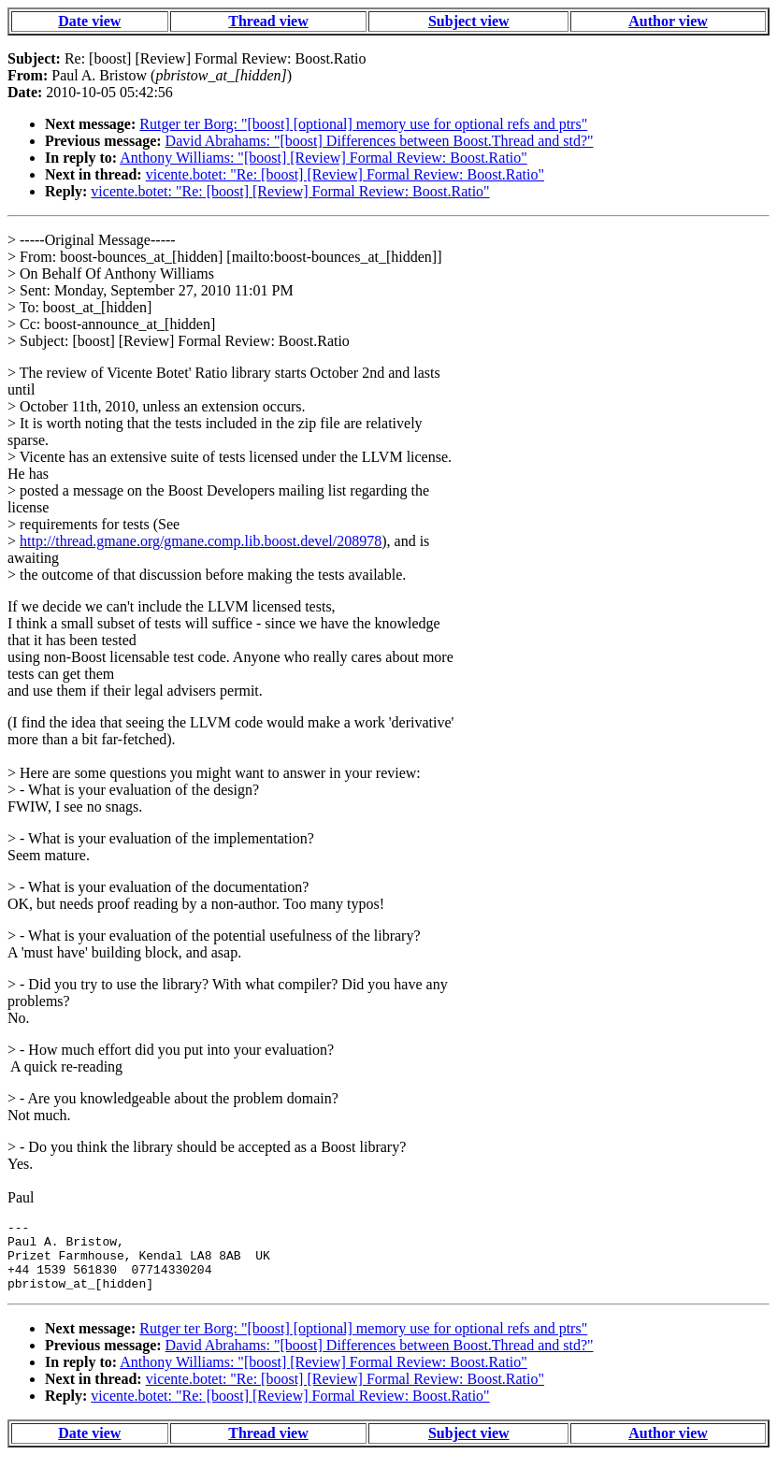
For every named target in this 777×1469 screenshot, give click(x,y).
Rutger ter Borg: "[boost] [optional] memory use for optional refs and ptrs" (363, 124)
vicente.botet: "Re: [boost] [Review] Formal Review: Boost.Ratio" (345, 174)
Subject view (469, 21)
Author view (668, 21)
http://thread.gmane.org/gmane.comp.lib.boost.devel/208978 (200, 541)
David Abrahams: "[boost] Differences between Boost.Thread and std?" (379, 141)
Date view (89, 21)
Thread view (268, 21)
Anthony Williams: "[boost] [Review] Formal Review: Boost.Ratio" (323, 158)
